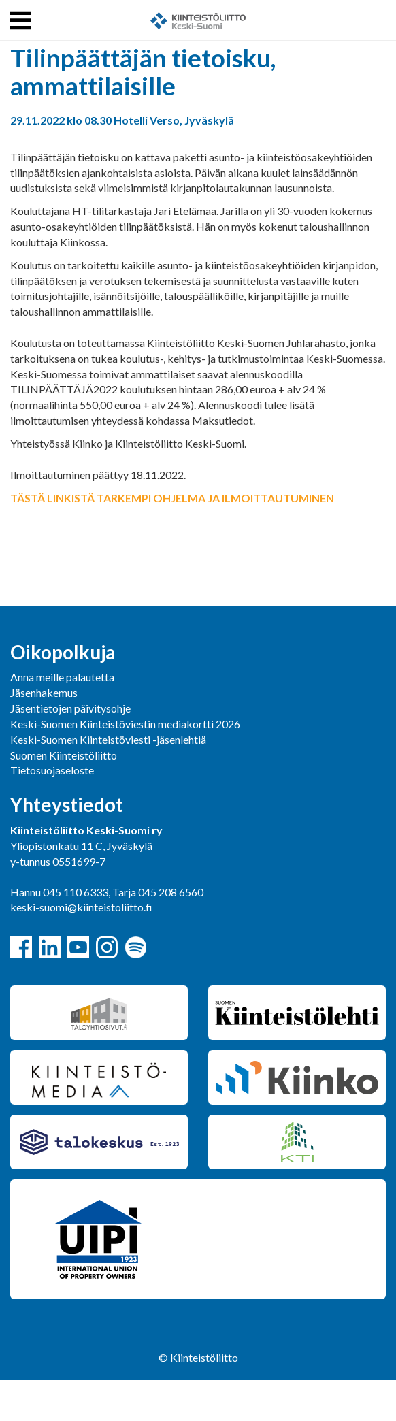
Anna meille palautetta (62, 676)
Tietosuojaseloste (52, 770)
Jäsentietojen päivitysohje (70, 708)
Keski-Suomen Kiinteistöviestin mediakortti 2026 (125, 723)
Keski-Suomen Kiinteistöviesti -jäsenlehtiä (108, 739)
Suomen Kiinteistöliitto (63, 755)
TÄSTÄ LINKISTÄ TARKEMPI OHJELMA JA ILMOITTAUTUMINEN (172, 497)
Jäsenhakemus (44, 692)
